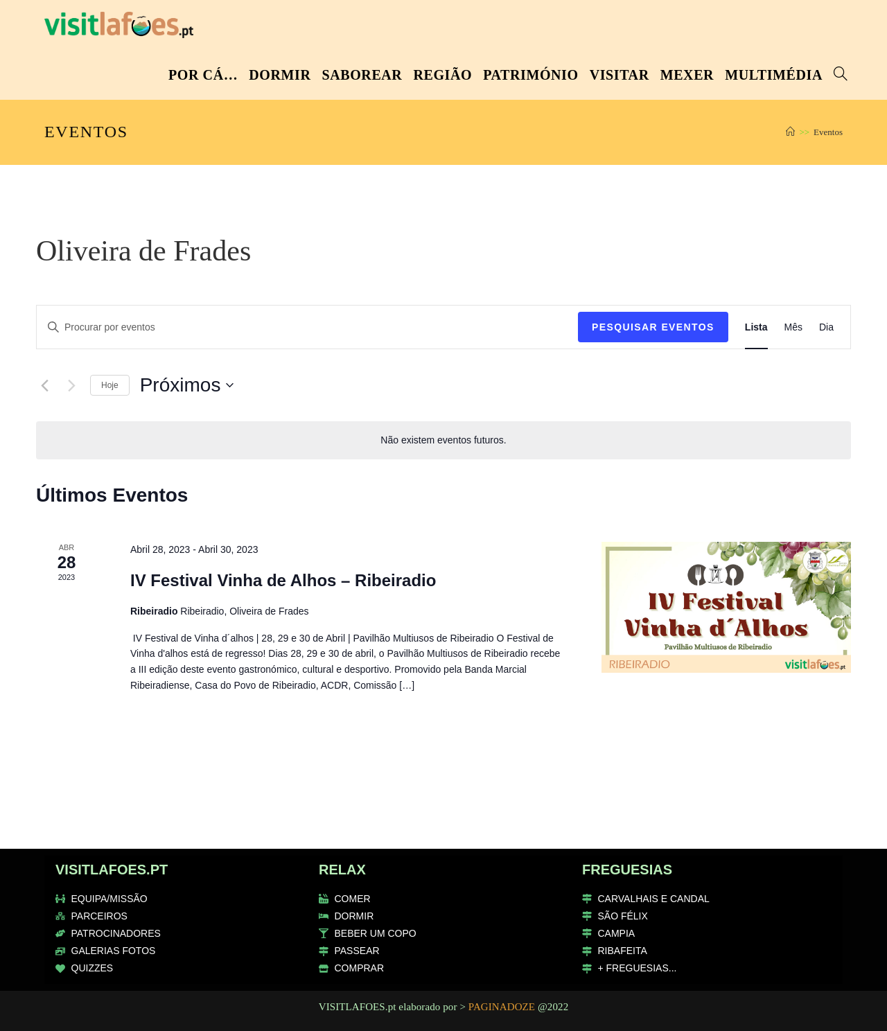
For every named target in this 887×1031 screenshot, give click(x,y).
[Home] (790, 132)
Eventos (828, 132)
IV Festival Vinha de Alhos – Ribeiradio (283, 580)
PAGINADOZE (501, 1006)
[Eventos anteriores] (44, 385)
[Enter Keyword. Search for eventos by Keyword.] (307, 327)
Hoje (109, 385)
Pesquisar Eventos (653, 327)
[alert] (443, 440)
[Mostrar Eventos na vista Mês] (793, 327)
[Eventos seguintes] (71, 385)
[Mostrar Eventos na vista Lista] (756, 327)
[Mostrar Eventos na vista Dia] (826, 327)
